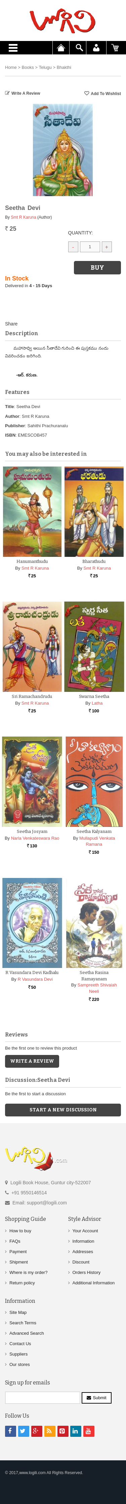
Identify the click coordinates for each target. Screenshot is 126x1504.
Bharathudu (94, 561)
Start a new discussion (63, 1110)
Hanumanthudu (32, 561)
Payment (18, 1251)
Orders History (87, 1272)
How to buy (20, 1230)
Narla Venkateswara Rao (35, 838)
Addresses (83, 1251)
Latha (97, 703)
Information (83, 1240)
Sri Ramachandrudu (32, 696)
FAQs (14, 1240)
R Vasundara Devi (35, 979)
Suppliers (18, 1354)
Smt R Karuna (23, 217)
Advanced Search (26, 1333)
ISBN (10, 435)
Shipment (18, 1261)
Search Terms (22, 1322)
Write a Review (25, 93)
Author (12, 416)
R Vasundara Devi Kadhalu (31, 972)
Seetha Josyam (32, 831)
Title (9, 406)
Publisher (15, 425)
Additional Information (94, 1282)
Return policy (22, 1282)
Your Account (85, 1230)
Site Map (18, 1312)
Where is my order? (28, 1272)
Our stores (19, 1364)
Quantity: (80, 232)
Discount (81, 1261)
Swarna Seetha (94, 696)
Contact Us (20, 1343)
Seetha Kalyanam (94, 831)
